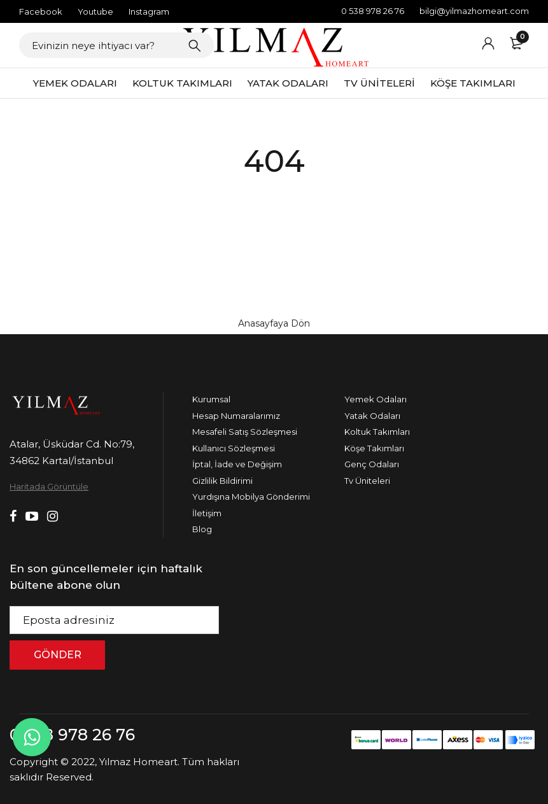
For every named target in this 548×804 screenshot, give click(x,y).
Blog (202, 529)
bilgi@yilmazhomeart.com (474, 11)
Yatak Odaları (372, 416)
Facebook (40, 11)
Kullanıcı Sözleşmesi (233, 448)
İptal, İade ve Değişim (237, 464)
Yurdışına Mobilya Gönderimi (251, 496)
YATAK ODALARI (288, 83)
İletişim (206, 513)
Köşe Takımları (374, 448)
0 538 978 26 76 (372, 11)
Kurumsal (211, 399)
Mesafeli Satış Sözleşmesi (244, 432)
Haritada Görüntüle (49, 486)
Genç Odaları (371, 464)
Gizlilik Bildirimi (222, 481)
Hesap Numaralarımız (236, 416)
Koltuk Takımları (377, 432)
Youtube (95, 11)
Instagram (149, 11)
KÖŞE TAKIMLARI (473, 83)
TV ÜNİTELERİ (379, 83)
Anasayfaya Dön (274, 323)
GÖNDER (57, 655)
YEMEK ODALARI (75, 83)
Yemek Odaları (375, 399)
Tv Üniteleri (367, 481)
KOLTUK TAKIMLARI (182, 83)
